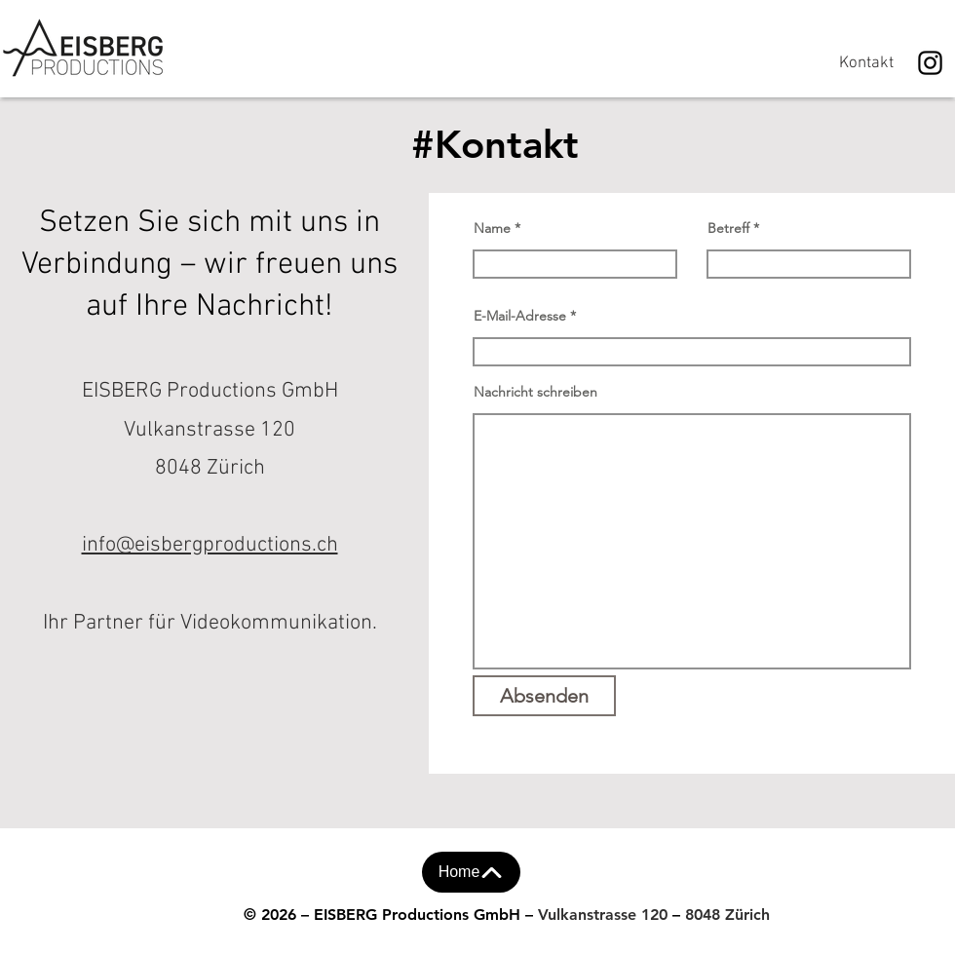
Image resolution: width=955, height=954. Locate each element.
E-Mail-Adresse (520, 316)
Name (492, 228)
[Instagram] (930, 63)
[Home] (471, 872)
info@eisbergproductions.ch (210, 545)
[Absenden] (544, 695)
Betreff (728, 228)
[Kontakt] (866, 63)
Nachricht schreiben (535, 392)
